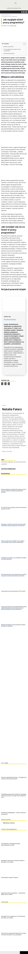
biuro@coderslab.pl (10, 319)
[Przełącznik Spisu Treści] (23, 44)
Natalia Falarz (13, 25)
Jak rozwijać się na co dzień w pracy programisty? (12, 50)
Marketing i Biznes (5, 14)
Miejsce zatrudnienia (8, 46)
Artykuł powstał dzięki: (9, 53)
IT (10, 14)
